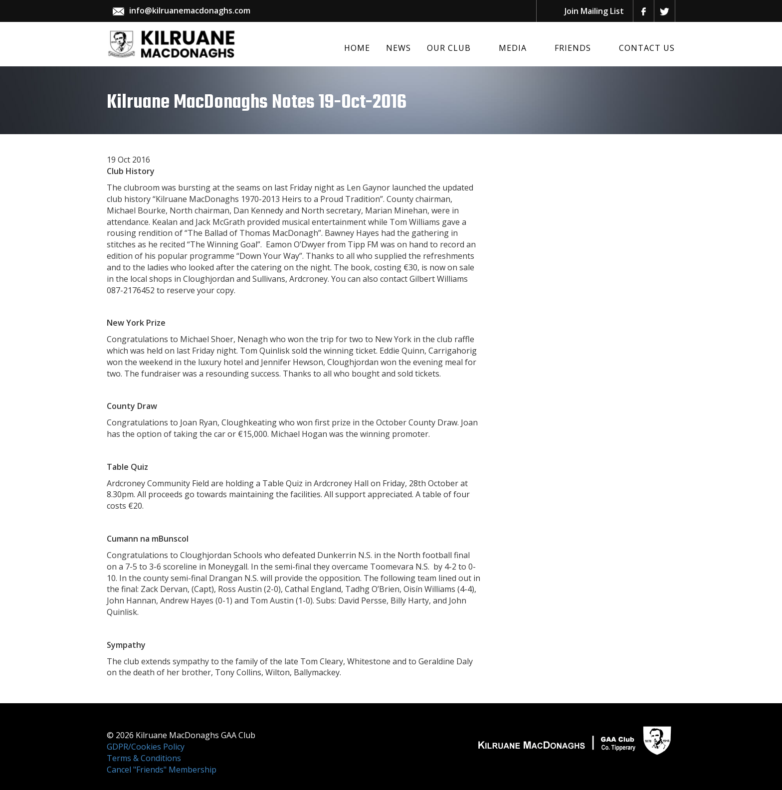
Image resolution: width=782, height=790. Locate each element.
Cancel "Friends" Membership (161, 769)
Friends (573, 47)
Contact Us (647, 47)
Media (513, 47)
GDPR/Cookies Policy (146, 746)
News (398, 47)
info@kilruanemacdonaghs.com (189, 10)
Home (357, 47)
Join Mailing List (594, 10)
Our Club (449, 47)
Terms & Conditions (144, 758)
